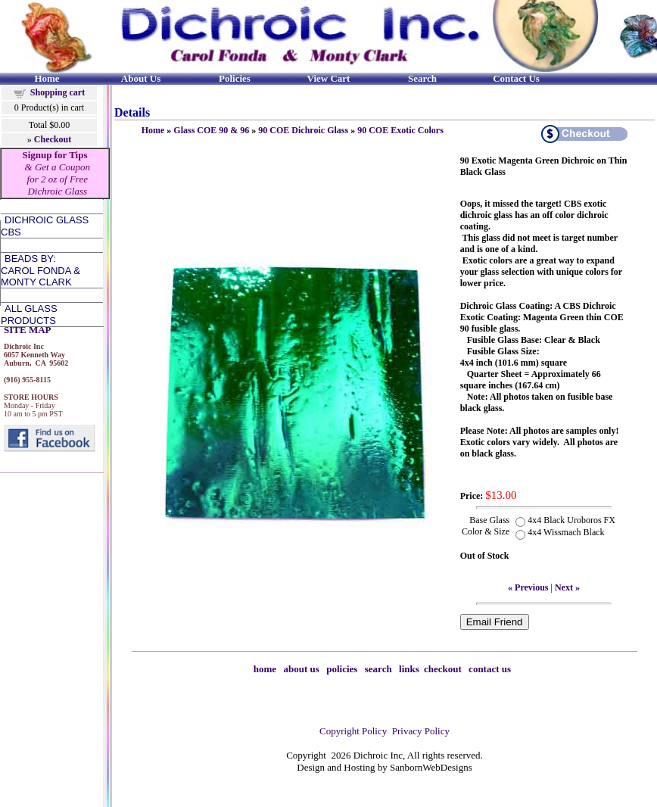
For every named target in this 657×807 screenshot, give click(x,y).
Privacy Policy (421, 731)
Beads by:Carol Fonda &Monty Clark (40, 270)
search (378, 669)
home (265, 669)
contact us (490, 669)
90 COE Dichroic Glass (303, 130)
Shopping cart (57, 92)
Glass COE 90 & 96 (211, 130)
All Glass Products (29, 314)
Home (153, 130)
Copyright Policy (353, 731)
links (409, 669)
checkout (443, 669)
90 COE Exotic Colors (400, 130)
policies (341, 669)
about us (301, 669)
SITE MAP (27, 329)
